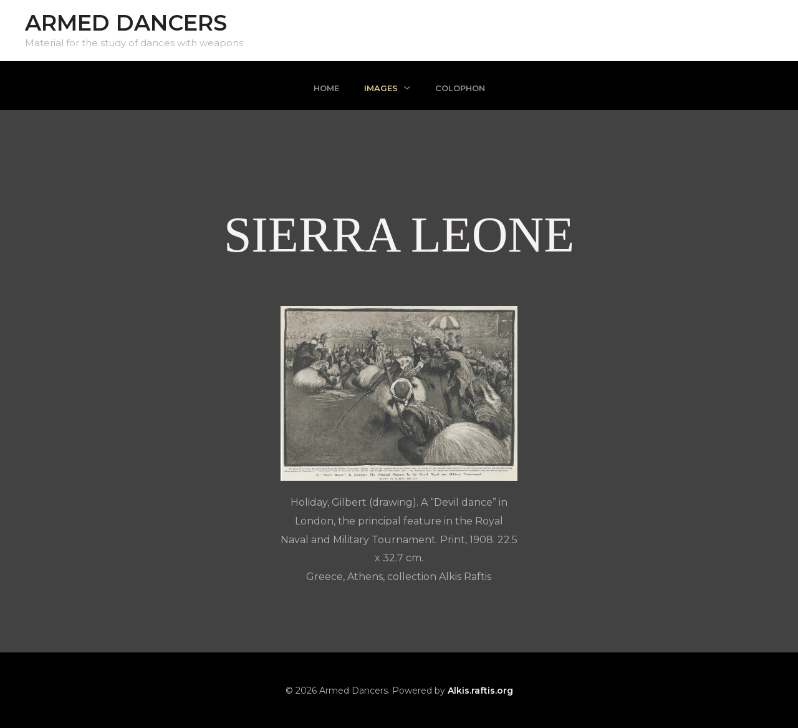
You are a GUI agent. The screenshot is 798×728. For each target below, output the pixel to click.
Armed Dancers (126, 22)
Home (326, 88)
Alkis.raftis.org (480, 690)
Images (381, 88)
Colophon (460, 88)
